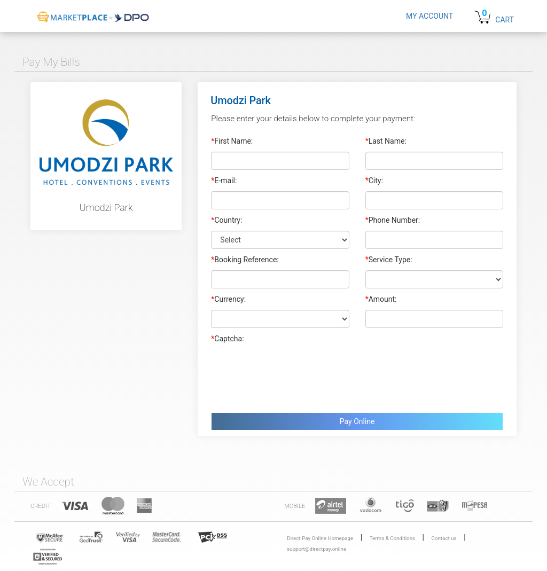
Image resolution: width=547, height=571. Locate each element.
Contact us (444, 538)
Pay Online (357, 421)
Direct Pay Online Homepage (320, 538)
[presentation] (292, 375)
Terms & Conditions (392, 538)
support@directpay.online (316, 549)
